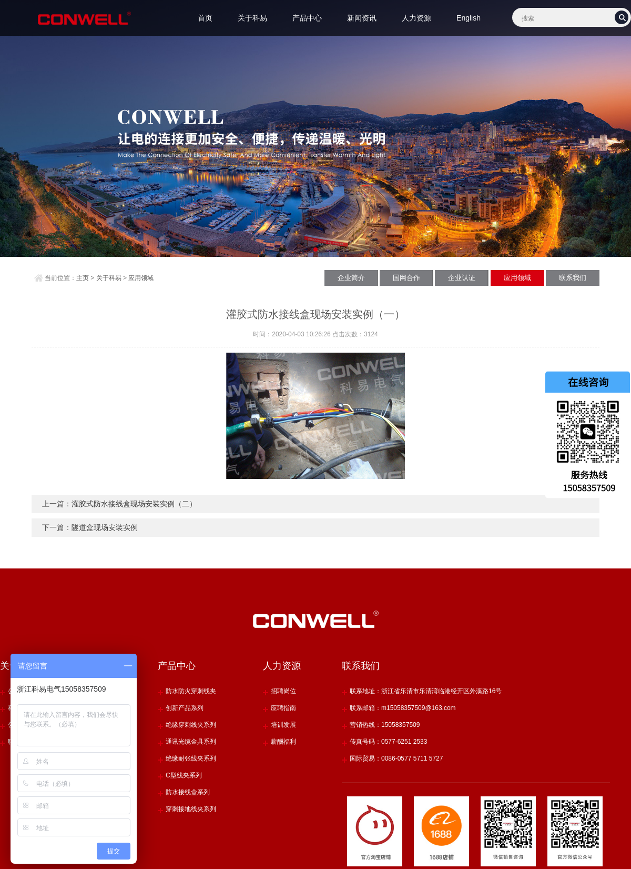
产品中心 (307, 18)
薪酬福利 (283, 741)
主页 (82, 278)
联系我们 (572, 278)
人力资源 (416, 18)
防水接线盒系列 (188, 792)
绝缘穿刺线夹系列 (191, 724)
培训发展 (283, 724)
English (468, 18)
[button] (307, 249)
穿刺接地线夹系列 (191, 809)
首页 (205, 18)
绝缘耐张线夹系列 (191, 758)
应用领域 (141, 278)
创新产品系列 (184, 708)
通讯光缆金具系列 (191, 741)
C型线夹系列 (184, 775)
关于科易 (252, 18)
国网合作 (406, 278)
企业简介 (351, 278)
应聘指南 (283, 708)
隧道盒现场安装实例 (105, 527)
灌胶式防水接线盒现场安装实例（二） (134, 504)
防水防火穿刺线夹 (191, 691)
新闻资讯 (361, 18)
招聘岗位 (283, 691)
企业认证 (461, 278)
